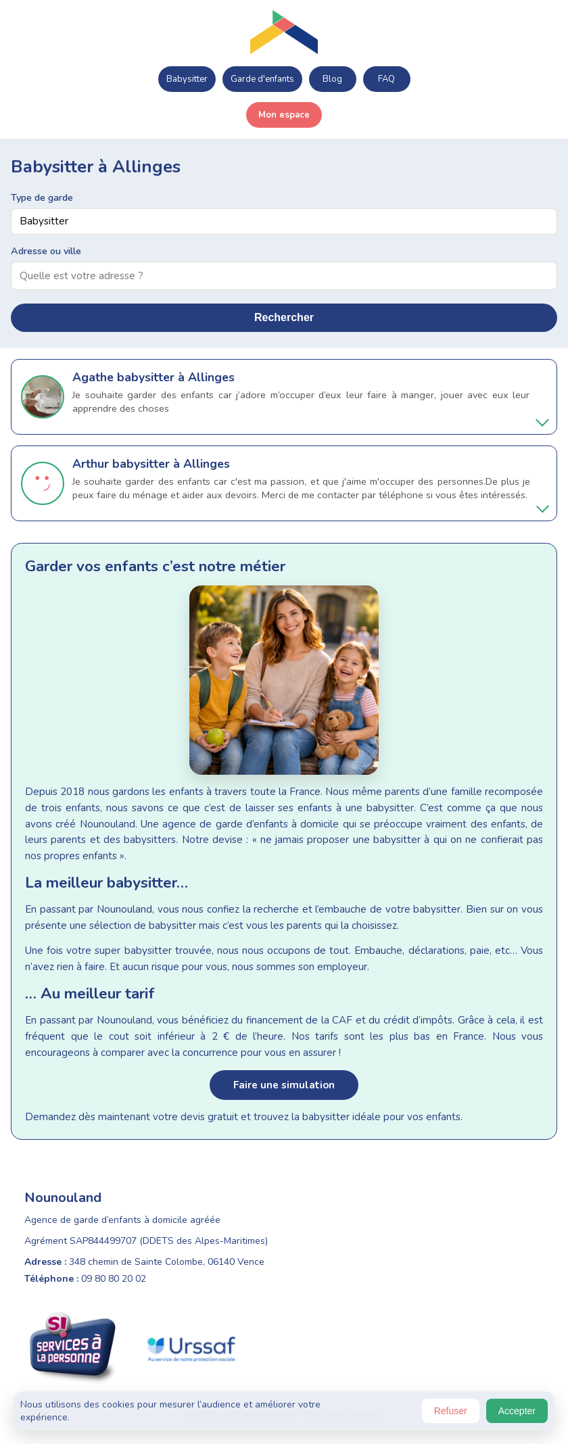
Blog (332, 79)
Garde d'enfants (262, 79)
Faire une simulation (284, 1085)
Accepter (517, 1410)
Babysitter (187, 79)
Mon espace (284, 115)
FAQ (386, 79)
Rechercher (284, 317)
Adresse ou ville (46, 251)
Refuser (450, 1410)
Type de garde (42, 197)
